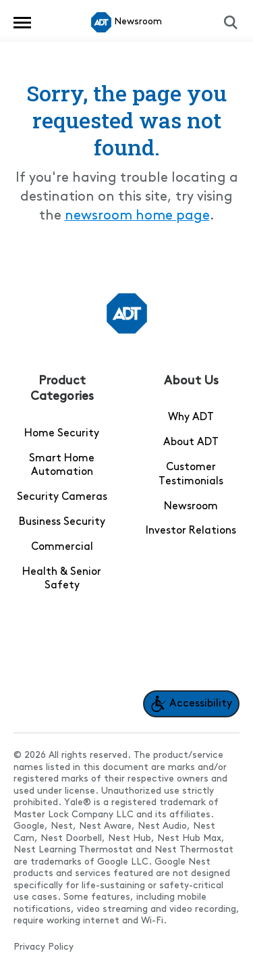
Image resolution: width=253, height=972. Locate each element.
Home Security (61, 433)
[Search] (230, 22)
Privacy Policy (43, 947)
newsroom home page (137, 216)
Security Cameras (62, 497)
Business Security (62, 522)
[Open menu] (22, 22)
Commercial (62, 547)
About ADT (191, 442)
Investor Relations (191, 531)
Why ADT (191, 417)
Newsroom (191, 506)
